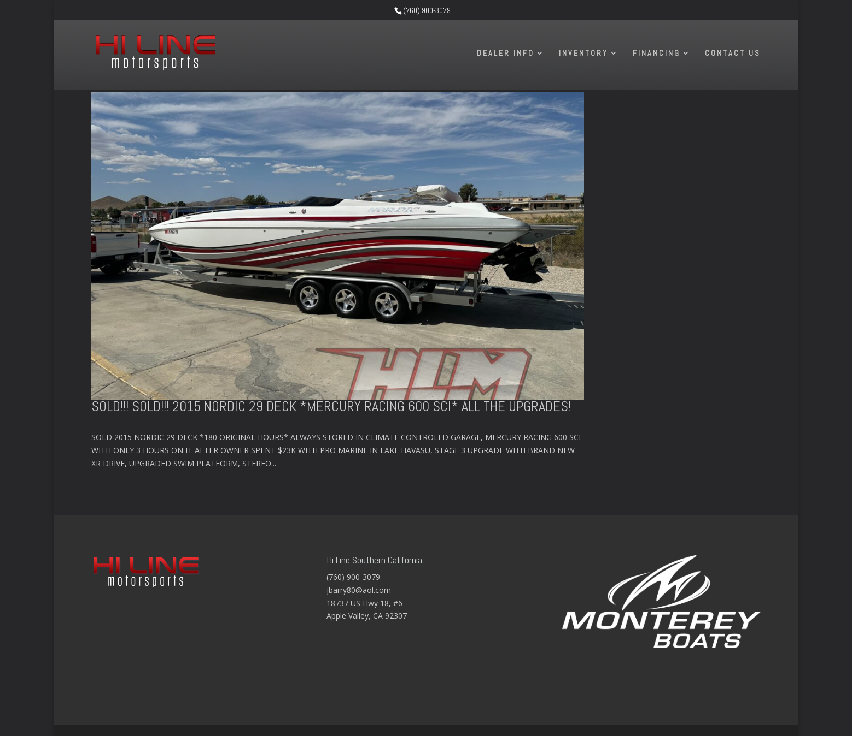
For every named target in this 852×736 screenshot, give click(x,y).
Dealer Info (505, 53)
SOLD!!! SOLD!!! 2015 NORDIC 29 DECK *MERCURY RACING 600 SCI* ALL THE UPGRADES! (331, 406)
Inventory (583, 53)
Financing (656, 53)
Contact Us (733, 53)
